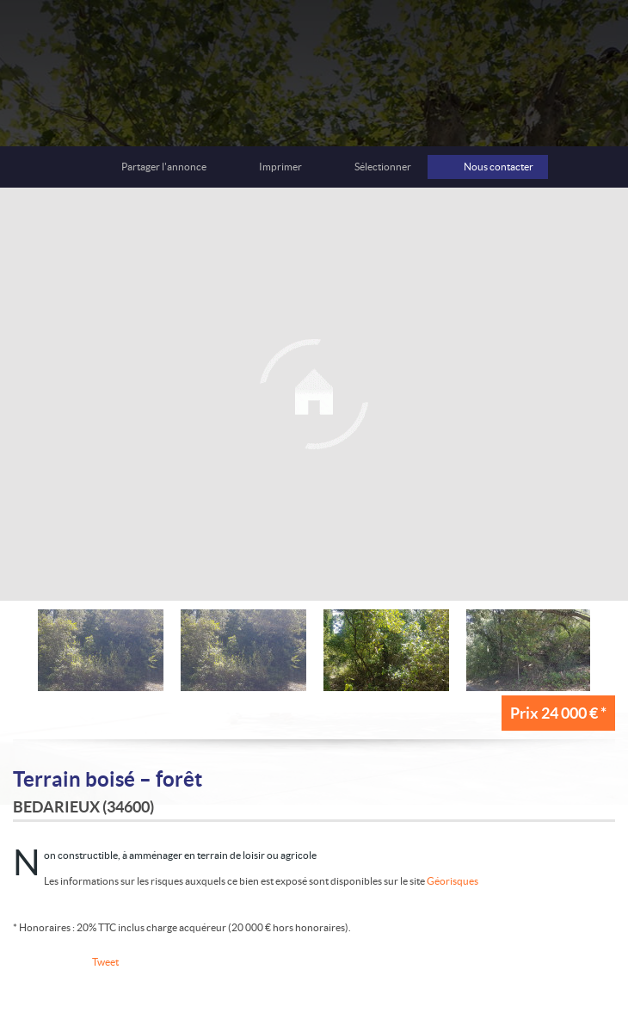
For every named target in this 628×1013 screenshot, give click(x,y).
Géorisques (452, 880)
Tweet (105, 961)
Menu (596, 41)
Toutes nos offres (553, 41)
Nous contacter (498, 166)
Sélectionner (382, 166)
